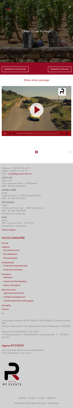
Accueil (5, 243)
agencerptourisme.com (14, 293)
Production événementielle (15, 266)
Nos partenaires (10, 258)
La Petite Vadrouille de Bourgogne (18, 301)
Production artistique (13, 270)
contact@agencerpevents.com (20, 174)
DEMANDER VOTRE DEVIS (59, 69)
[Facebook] (22, 398)
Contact (5, 309)
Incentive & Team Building (15, 281)
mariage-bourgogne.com (14, 297)
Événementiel (8, 262)
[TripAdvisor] (50, 398)
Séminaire (8, 277)
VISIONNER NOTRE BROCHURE (15, 69)
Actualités (6, 305)
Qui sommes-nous (11, 250)
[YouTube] (41, 398)
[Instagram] (32, 398)
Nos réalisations (10, 254)
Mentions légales (9, 230)
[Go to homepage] (16, 6)
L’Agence (6, 247)
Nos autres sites (9, 290)
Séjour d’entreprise (12, 285)
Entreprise (6, 274)
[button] (70, 6)
